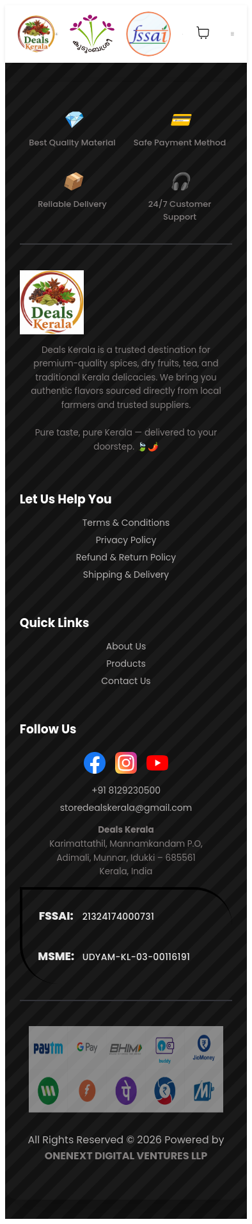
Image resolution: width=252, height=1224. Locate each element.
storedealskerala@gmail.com (126, 807)
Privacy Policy (126, 540)
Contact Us (125, 680)
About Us (126, 646)
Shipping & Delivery (126, 574)
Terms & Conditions (126, 522)
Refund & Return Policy (126, 557)
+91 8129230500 (126, 790)
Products (126, 663)
